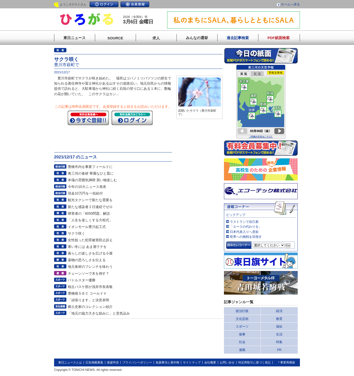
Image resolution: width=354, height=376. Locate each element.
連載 (242, 350)
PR (279, 350)
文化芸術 (242, 319)
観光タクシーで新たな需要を (90, 200)
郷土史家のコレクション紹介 (90, 307)
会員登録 (134, 4)
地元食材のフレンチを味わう (90, 267)
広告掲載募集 (94, 362)
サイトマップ (192, 362)
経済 (279, 311)
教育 (279, 319)
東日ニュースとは (70, 362)
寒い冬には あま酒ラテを (87, 247)
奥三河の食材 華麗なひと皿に (91, 173)
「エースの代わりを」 (246, 226)
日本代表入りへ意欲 (244, 232)
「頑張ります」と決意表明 (88, 300)
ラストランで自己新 (244, 222)
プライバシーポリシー (137, 362)
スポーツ (242, 326)
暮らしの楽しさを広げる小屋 (90, 253)
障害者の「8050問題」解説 (89, 213)
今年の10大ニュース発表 (87, 187)
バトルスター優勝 (81, 280)
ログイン (103, 4)
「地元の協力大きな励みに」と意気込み (99, 313)
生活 (279, 334)
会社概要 (210, 362)
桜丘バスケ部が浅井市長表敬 (90, 287)
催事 (242, 334)
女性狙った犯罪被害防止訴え (90, 240)
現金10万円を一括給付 (85, 193)
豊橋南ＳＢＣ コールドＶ (87, 293)
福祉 (279, 326)
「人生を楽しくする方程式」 (90, 220)
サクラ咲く (76, 233)
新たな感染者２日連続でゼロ (90, 207)
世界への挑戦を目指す (246, 237)
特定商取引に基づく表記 (254, 362)
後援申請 (113, 362)
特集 (279, 342)
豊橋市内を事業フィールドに (90, 167)
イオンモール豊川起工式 (87, 227)
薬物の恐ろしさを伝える (87, 260)
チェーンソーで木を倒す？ (88, 273)
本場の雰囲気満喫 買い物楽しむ (92, 180)
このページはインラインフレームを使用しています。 (260, 102)
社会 (242, 342)
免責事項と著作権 (167, 362)
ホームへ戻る (290, 4)
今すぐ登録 (88, 117)
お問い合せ (227, 362)
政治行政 (242, 311)
